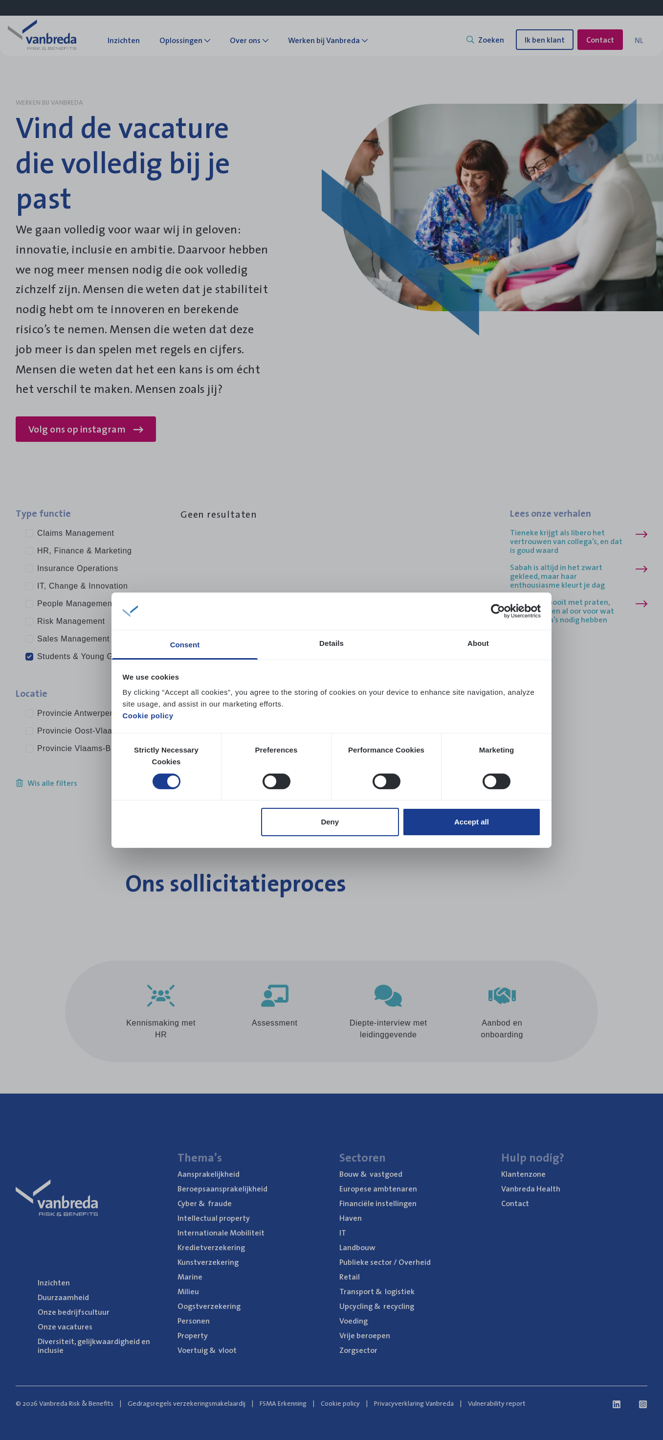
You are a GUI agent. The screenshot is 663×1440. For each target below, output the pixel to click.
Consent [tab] (185, 644)
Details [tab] (331, 643)
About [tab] (478, 643)
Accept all (471, 822)
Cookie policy (148, 715)
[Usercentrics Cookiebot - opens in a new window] (498, 611)
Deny (330, 822)
